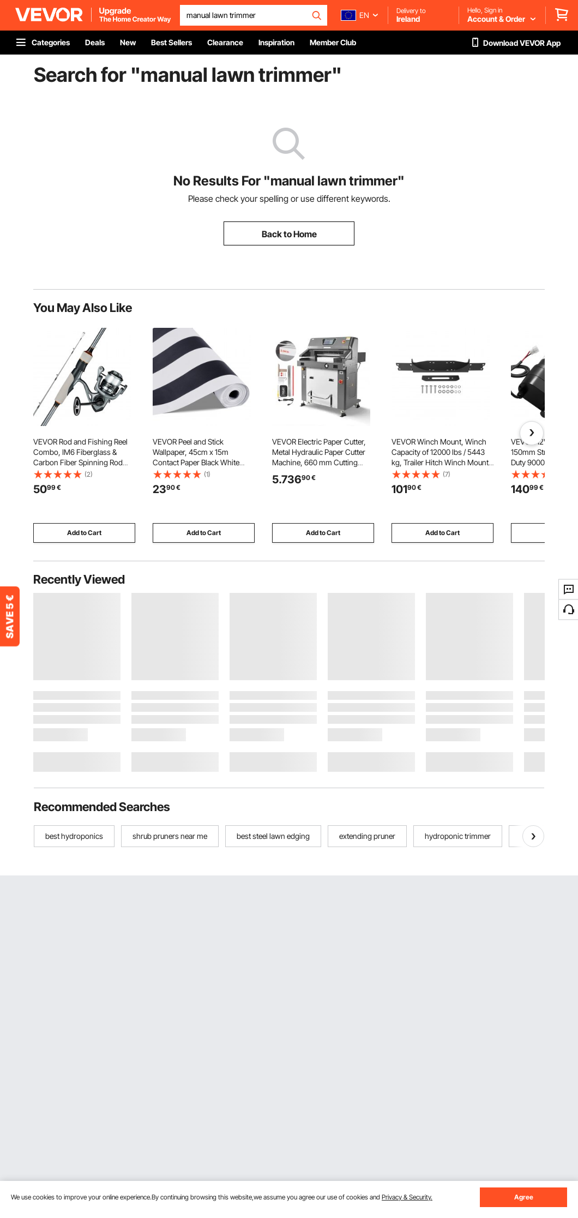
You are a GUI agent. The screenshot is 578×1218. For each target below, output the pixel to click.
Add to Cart (84, 533)
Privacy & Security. (407, 1197)
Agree (523, 1197)
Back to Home (289, 234)
